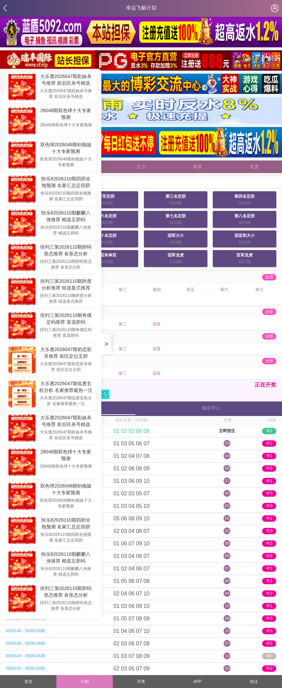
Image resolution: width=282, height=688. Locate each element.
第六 (224, 289)
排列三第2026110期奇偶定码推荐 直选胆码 (66, 319)
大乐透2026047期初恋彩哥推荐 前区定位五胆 (66, 353)
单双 (197, 166)
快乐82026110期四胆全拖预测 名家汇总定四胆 (66, 183)
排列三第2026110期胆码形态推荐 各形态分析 (66, 251)
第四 (157, 289)
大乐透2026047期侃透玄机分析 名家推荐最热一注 (66, 388)
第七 (259, 289)
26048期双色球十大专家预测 (66, 114)
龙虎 (254, 166)
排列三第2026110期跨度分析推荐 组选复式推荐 (66, 285)
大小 (141, 166)
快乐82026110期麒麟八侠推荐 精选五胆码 (66, 217)
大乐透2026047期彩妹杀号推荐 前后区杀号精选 (66, 80)
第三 (123, 289)
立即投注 (227, 430)
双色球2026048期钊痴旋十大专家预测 (66, 149)
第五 (190, 289)
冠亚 (157, 324)
